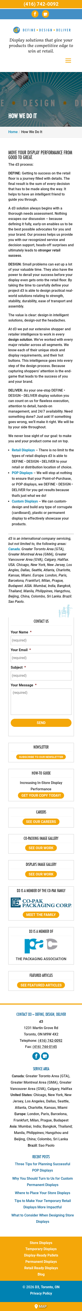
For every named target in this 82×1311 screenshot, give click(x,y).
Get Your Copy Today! (41, 795)
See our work (41, 848)
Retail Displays (23, 450)
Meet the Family (41, 915)
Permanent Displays (41, 1262)
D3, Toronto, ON (47, 1287)
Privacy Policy (41, 1293)
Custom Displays (25, 501)
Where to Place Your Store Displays (42, 1193)
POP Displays (22, 473)
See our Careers (41, 822)
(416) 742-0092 (41, 4)
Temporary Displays (41, 1249)
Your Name (21, 632)
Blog (41, 1274)
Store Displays (41, 1243)
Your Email (21, 650)
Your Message (24, 685)
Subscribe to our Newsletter (41, 757)
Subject (18, 667)
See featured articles (41, 985)
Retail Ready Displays (41, 1268)
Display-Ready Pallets (41, 1255)
